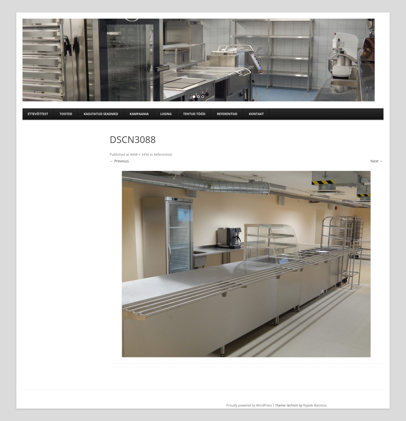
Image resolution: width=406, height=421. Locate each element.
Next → (377, 161)
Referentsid (227, 114)
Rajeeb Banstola (315, 405)
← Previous (119, 161)
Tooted (66, 114)
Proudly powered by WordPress (249, 405)
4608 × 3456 (139, 154)
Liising (166, 114)
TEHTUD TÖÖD (194, 114)
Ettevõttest (38, 114)
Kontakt (256, 114)
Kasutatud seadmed (101, 114)
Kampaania (139, 114)
